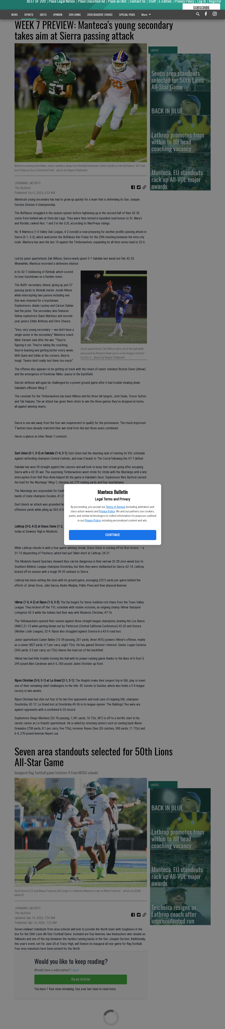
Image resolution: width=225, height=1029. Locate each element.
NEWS (14, 14)
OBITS (43, 14)
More (147, 14)
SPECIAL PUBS (127, 14)
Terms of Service (115, 507)
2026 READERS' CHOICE (100, 14)
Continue (112, 535)
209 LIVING (75, 14)
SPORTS (28, 14)
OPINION (57, 14)
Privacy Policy (107, 511)
